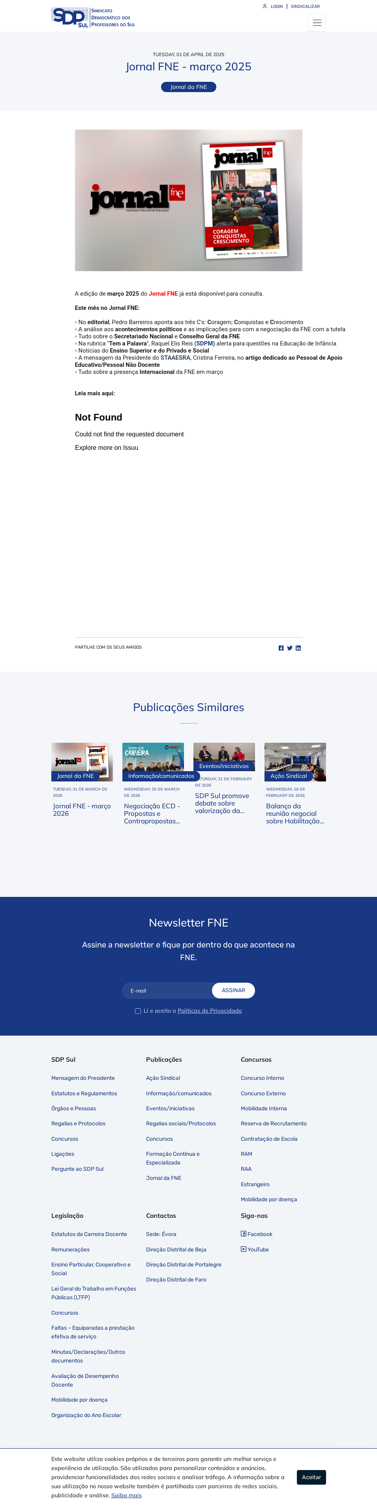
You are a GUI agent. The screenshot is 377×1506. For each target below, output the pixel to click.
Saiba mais (126, 1495)
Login (273, 6)
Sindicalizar (305, 6)
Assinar (233, 990)
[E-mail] (173, 990)
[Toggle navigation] (317, 23)
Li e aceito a (160, 1010)
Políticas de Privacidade (210, 1010)
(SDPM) (204, 343)
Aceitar (311, 1477)
